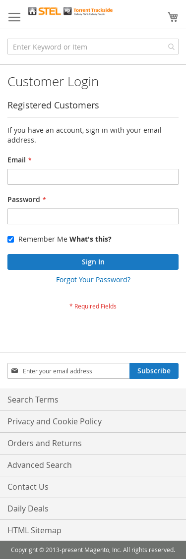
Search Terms (33, 399)
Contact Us (28, 486)
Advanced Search (39, 464)
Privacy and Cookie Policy (54, 421)
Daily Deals (28, 508)
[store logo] (70, 11)
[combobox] (93, 46)
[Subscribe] (154, 371)
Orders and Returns (44, 443)
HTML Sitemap (34, 530)
